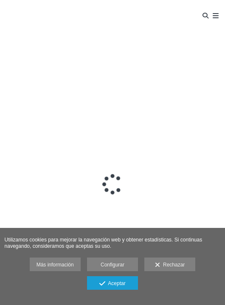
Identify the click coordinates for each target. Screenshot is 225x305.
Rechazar (170, 265)
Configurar (112, 265)
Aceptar (112, 283)
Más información (55, 265)
